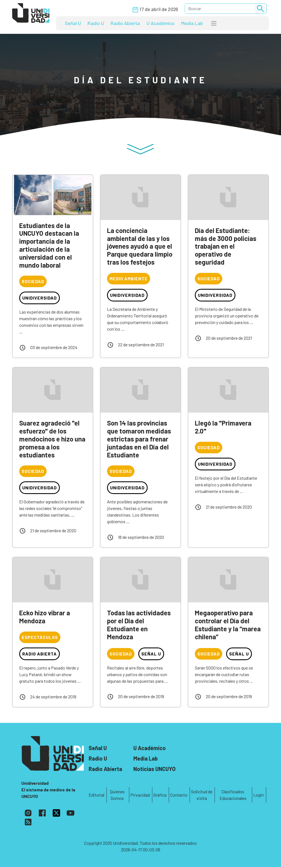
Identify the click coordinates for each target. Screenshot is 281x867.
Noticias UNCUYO (154, 769)
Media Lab (192, 23)
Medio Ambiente (128, 278)
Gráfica (160, 794)
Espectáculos (40, 637)
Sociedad (33, 281)
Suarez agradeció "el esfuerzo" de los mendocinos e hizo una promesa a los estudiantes (52, 439)
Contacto (178, 794)
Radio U (96, 23)
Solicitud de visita (201, 795)
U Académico (161, 23)
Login (258, 794)
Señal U (73, 23)
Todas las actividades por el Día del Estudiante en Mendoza (139, 624)
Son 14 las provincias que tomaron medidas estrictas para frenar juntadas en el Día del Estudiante (139, 439)
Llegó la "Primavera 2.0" (223, 427)
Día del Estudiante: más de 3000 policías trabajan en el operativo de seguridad (225, 246)
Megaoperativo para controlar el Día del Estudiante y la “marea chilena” (228, 624)
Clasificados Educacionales (233, 795)
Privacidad (140, 794)
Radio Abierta (125, 23)
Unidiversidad (39, 297)
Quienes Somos (117, 795)
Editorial (96, 794)
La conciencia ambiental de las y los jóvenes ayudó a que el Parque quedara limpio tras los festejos (139, 246)
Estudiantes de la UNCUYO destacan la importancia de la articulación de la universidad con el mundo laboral (49, 245)
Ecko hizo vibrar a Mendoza (44, 617)
